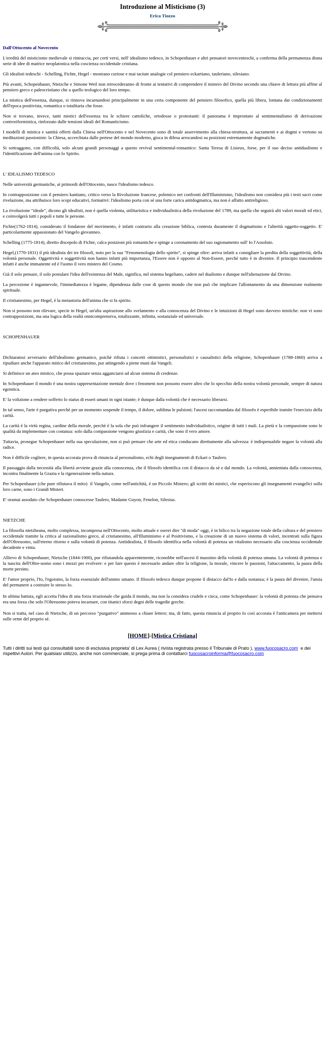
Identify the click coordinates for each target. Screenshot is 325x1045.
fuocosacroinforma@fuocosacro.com (226, 653)
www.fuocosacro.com (276, 648)
